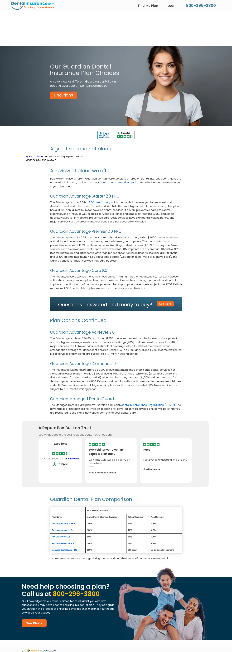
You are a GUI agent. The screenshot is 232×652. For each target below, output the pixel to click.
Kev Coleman (37, 156)
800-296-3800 (201, 5)
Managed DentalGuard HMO (64, 550)
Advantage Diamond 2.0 (63, 543)
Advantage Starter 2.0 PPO (64, 524)
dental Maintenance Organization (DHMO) (148, 405)
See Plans (34, 623)
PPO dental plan (99, 202)
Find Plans (63, 95)
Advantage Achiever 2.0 (63, 530)
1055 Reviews (71, 458)
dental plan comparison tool (118, 182)
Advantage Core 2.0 (61, 537)
